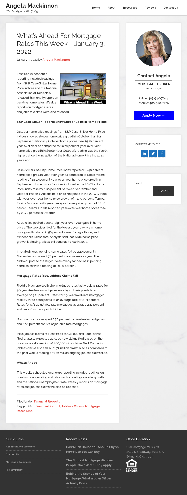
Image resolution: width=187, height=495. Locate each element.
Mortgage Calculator (18, 462)
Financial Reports (47, 401)
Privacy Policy (14, 469)
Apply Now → (153, 115)
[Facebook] (161, 153)
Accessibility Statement (20, 446)
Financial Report (48, 406)
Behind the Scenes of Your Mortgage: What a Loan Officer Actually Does (89, 478)
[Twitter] (153, 153)
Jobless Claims (72, 406)
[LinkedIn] (144, 153)
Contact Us (12, 454)
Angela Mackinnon (32, 5)
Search (138, 183)
